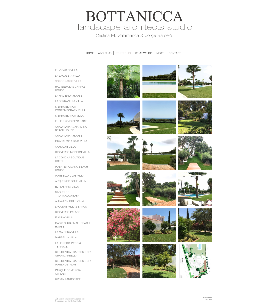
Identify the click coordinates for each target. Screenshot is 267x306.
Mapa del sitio (80, 299)
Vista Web (208, 300)
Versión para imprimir (64, 299)
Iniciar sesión (207, 298)
